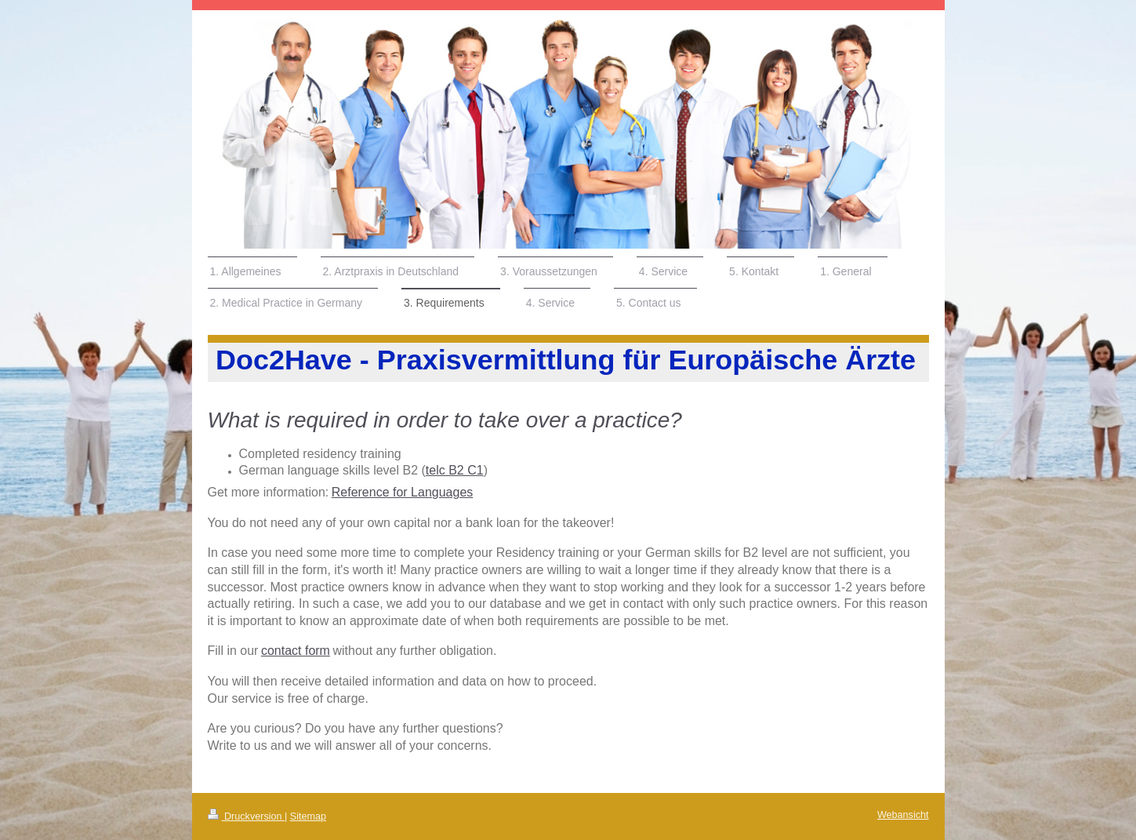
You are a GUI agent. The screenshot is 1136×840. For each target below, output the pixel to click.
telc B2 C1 (455, 470)
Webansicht (903, 814)
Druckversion (246, 816)
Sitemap (308, 816)
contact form (295, 650)
